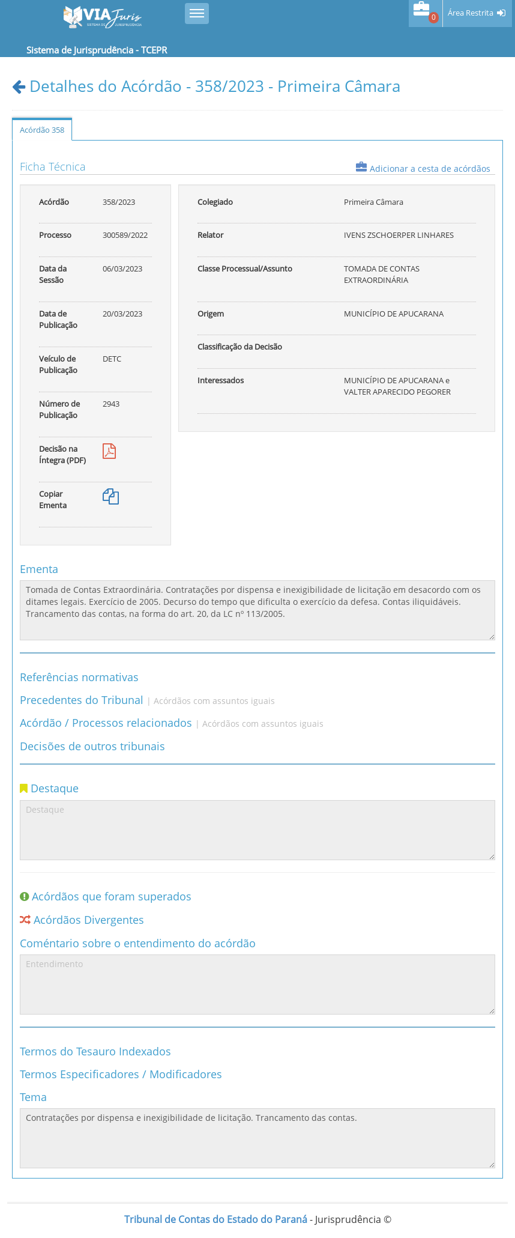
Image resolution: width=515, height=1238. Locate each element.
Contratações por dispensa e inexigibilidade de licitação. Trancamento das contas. (257, 1138)
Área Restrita (470, 12)
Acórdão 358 (42, 129)
